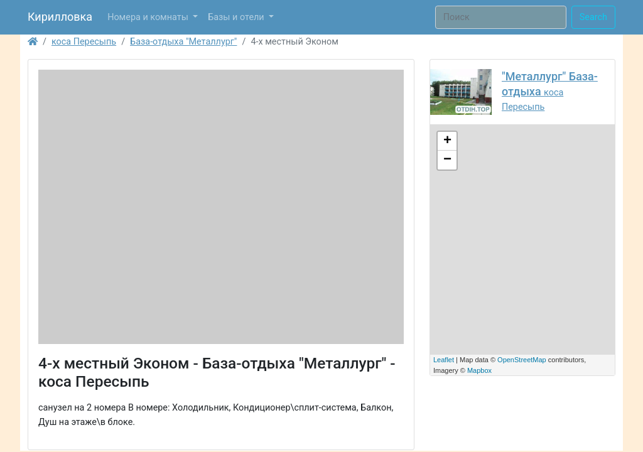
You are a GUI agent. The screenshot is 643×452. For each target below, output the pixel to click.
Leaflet (443, 359)
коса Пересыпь (83, 41)
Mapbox (479, 370)
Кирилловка (60, 16)
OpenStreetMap (521, 359)
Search (593, 17)
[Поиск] (500, 17)
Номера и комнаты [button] (148, 17)
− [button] (447, 160)
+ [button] (447, 141)
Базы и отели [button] (237, 17)
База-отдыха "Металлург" (183, 41)
